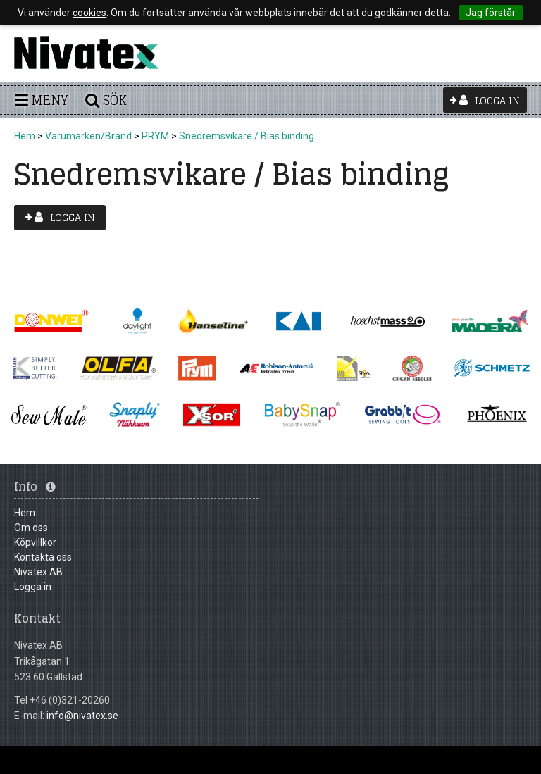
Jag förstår (491, 12)
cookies (89, 12)
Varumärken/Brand (88, 136)
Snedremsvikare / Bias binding (246, 136)
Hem (24, 136)
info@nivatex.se (82, 715)
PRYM (155, 136)
